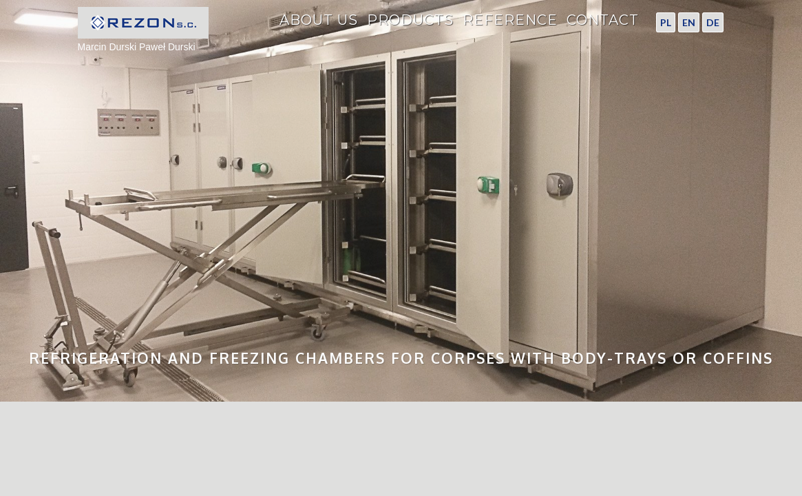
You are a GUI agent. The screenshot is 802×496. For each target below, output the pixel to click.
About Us (318, 21)
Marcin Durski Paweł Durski (143, 29)
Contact (603, 21)
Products (410, 21)
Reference (510, 21)
